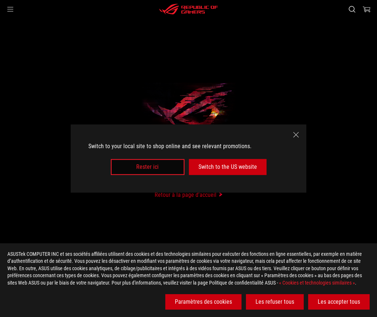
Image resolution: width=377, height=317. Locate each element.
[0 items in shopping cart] (366, 9)
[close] (296, 134)
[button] (10, 9)
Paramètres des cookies (203, 301)
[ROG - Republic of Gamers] (188, 9)
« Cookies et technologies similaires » (317, 283)
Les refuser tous (275, 301)
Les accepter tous (339, 301)
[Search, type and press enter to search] (352, 9)
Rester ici (147, 166)
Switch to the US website (227, 166)
